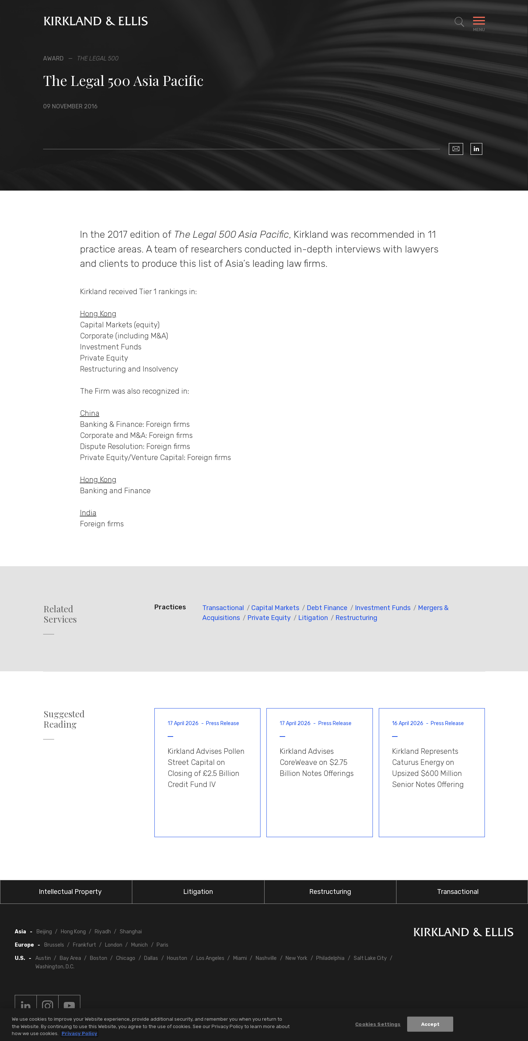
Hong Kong (73, 932)
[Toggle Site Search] (459, 22)
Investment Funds (382, 608)
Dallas (151, 958)
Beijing (44, 932)
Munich (139, 945)
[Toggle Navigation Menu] (479, 22)
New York (296, 958)
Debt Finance (327, 608)
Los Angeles (210, 958)
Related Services (60, 614)
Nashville (266, 958)
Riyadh (103, 932)
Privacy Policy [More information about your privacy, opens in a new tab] (79, 1034)
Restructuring (356, 618)
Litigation (313, 618)
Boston (98, 958)
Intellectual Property (70, 892)
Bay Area (70, 958)
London (113, 945)
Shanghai (131, 932)
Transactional (223, 608)
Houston (177, 958)
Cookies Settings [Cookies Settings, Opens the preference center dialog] (378, 1024)
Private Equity (269, 618)
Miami (240, 958)
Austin (43, 958)
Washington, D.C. (54, 967)
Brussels (54, 945)
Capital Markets (275, 608)
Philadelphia (330, 958)
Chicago (125, 958)
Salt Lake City (370, 958)
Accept (430, 1024)
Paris (162, 945)
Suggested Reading (64, 719)
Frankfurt (84, 945)
